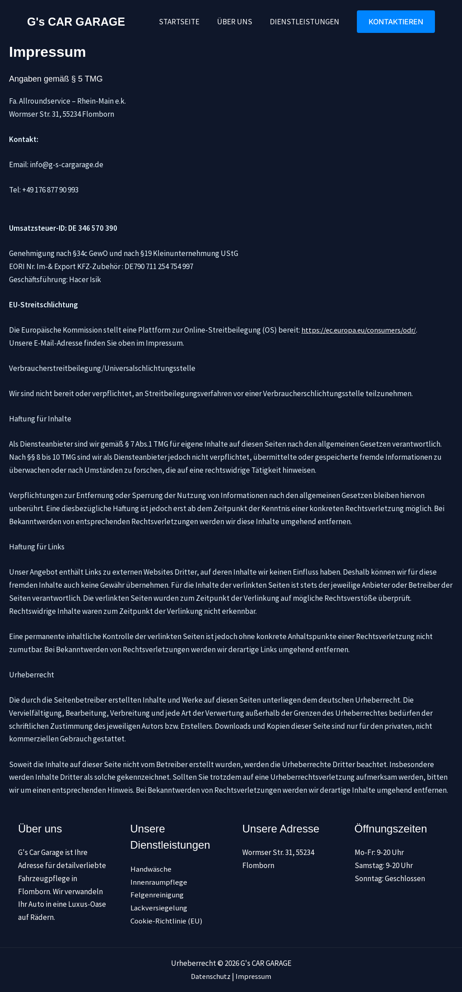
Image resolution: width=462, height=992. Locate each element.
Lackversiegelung (159, 907)
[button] (396, 21)
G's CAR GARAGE (76, 21)
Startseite (184, 22)
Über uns (237, 22)
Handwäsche (151, 868)
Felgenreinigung (157, 895)
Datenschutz (210, 976)
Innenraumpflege (159, 882)
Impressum (254, 976)
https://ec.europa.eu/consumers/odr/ (361, 330)
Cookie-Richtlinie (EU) (166, 920)
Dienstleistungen (305, 22)
